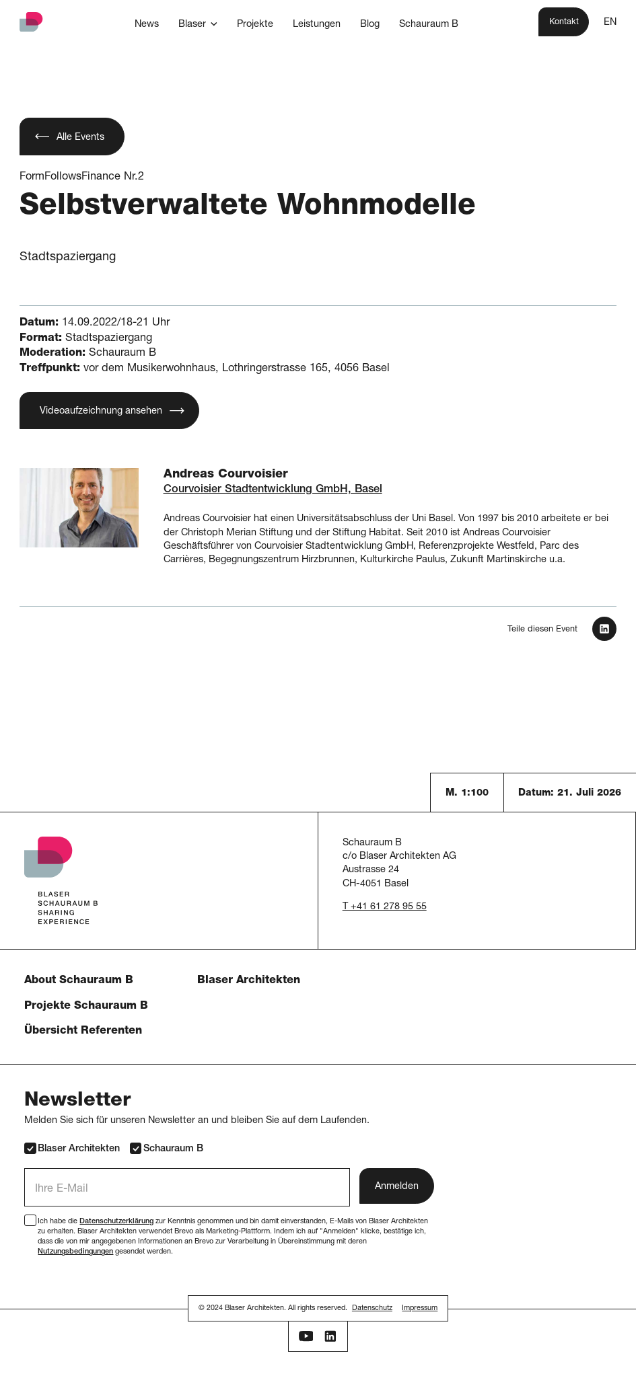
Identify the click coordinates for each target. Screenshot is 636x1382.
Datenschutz (372, 1308)
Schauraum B (166, 1148)
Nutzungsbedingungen (75, 1252)
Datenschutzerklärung (116, 1221)
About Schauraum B (78, 981)
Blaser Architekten (248, 981)
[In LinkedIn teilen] (604, 629)
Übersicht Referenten (83, 1031)
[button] (197, 24)
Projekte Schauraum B (86, 1006)
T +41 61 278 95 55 (385, 907)
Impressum (419, 1308)
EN (610, 23)
